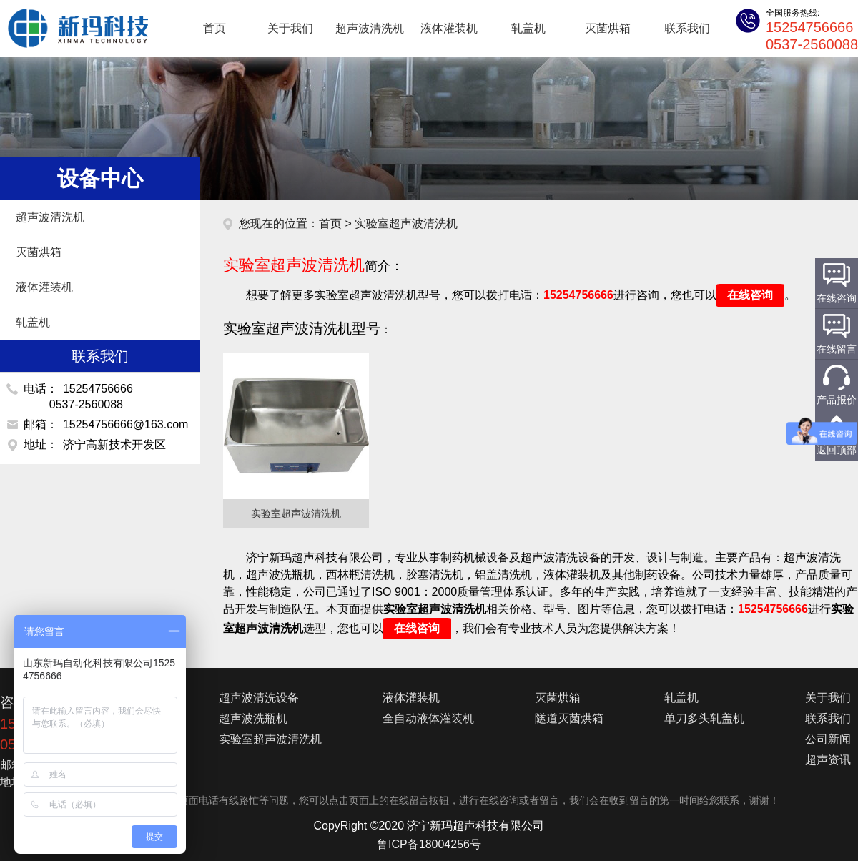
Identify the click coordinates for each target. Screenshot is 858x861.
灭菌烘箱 (608, 28)
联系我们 (687, 28)
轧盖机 (528, 28)
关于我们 (290, 28)
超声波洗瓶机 (253, 718)
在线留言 (837, 349)
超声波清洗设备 (259, 698)
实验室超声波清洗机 (270, 739)
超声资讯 (828, 760)
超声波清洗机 (71, 28)
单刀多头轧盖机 (704, 718)
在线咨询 (750, 295)
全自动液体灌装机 (428, 718)
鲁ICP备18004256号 (429, 844)
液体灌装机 (449, 28)
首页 (214, 28)
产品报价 (837, 399)
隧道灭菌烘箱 (569, 718)
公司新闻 (828, 739)
